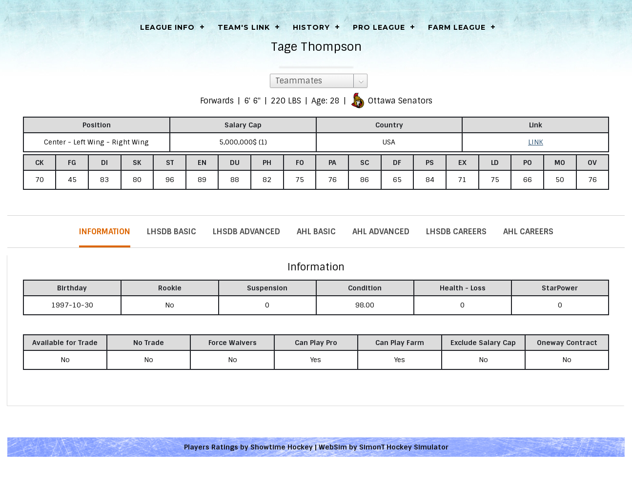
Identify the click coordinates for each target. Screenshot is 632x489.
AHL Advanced (380, 231)
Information (104, 231)
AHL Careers (528, 231)
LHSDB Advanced (246, 231)
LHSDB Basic (171, 231)
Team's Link (244, 27)
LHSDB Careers (456, 231)
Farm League (457, 27)
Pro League (379, 27)
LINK (535, 142)
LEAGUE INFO (167, 27)
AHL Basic (316, 231)
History (311, 27)
